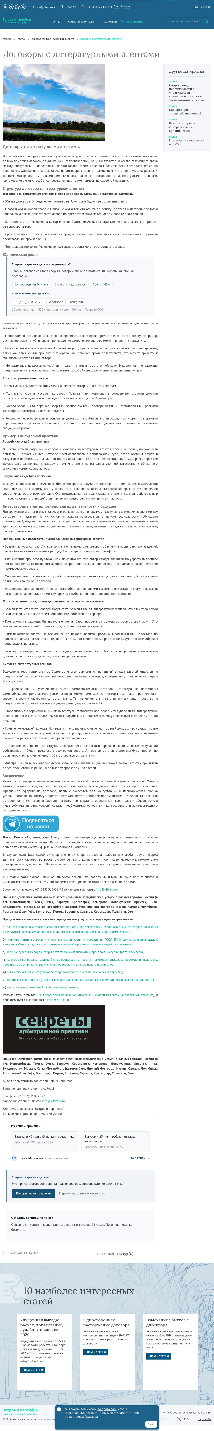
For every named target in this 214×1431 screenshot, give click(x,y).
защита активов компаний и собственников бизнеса (44, 992)
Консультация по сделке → (32, 294)
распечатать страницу (21, 1259)
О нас (56, 21)
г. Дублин (71, 6)
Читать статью (33, 1375)
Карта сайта (204, 1424)
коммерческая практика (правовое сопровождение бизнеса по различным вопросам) (68, 972)
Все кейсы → (140, 1163)
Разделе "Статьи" (77, 1005)
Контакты (110, 21)
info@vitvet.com (46, 7)
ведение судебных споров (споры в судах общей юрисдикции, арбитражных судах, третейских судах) (80, 952)
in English (206, 7)
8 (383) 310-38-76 (99, 6)
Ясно (151, 1424)
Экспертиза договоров (73, 285)
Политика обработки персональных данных (186, 1417)
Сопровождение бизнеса (32, 285)
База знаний (132, 21)
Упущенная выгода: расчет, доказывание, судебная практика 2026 (41, 1332)
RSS (186, 1424)
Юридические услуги (81, 21)
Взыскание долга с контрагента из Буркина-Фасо (183, 127)
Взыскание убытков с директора (167, 1327)
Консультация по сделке (34, 1199)
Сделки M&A (106, 285)
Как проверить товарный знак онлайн (186, 111)
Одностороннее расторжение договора (106, 1327)
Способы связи (122, 6)
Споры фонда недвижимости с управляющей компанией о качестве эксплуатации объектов (186, 92)
